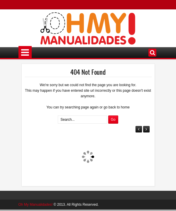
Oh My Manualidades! (35, 205)
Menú (25, 52)
